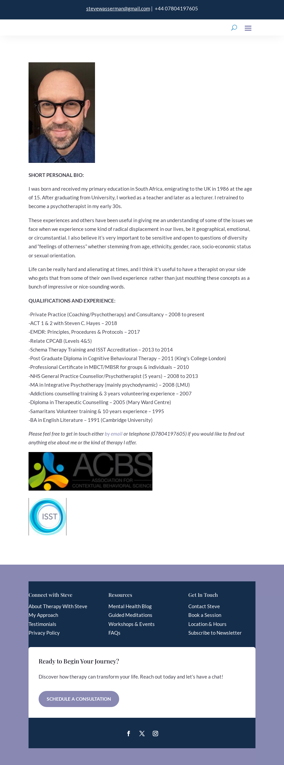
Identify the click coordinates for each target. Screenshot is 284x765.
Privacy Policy (44, 633)
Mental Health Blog (130, 606)
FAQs (114, 633)
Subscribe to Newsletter (215, 633)
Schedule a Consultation (79, 699)
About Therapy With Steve (58, 606)
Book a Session (204, 615)
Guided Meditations (130, 615)
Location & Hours (207, 624)
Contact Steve (204, 606)
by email (114, 434)
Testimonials (42, 624)
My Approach (43, 615)
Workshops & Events (131, 624)
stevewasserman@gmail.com (118, 8)
